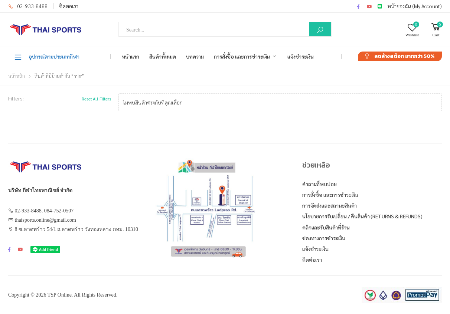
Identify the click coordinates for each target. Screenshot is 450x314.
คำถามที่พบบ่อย (319, 184)
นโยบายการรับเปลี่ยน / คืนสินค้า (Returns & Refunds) (362, 216)
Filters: (16, 98)
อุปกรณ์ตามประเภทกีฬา (46, 56)
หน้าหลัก (16, 76)
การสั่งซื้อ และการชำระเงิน (242, 56)
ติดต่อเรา (68, 6)
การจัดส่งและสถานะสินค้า (329, 205)
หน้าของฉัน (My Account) (415, 6)
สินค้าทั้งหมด (162, 56)
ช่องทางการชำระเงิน (323, 238)
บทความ (195, 56)
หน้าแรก (130, 56)
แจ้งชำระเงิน (300, 56)
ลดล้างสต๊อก (404, 56)
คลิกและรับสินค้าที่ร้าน (326, 227)
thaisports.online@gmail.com (45, 220)
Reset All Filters (96, 99)
